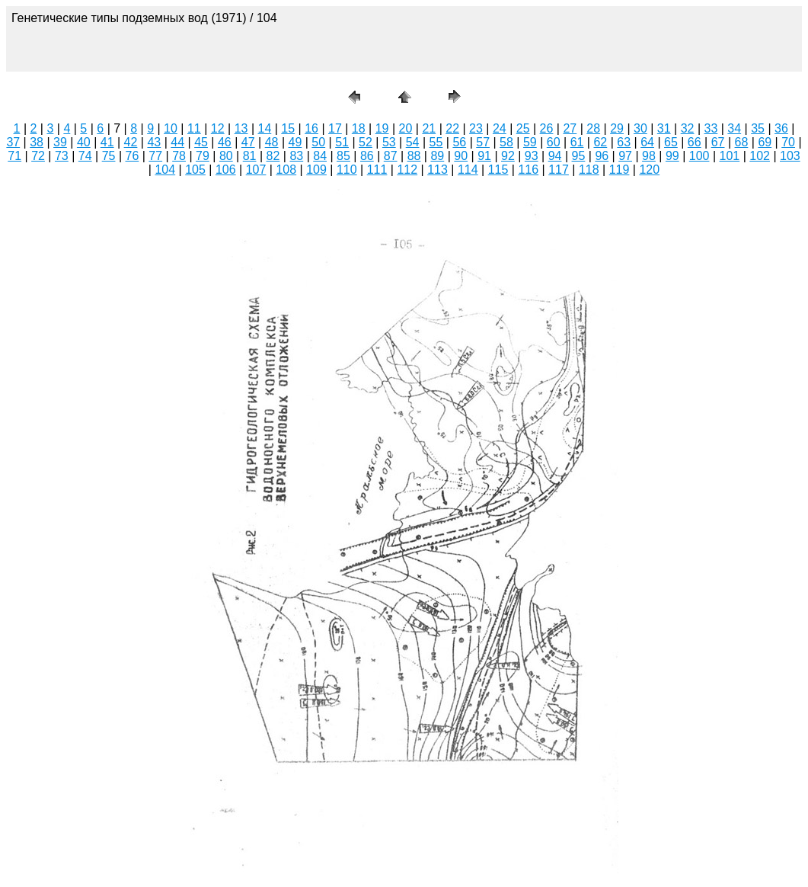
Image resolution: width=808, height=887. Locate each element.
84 (320, 155)
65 (671, 142)
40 (84, 142)
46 (225, 142)
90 (461, 155)
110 (347, 169)
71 (14, 155)
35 (758, 128)
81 (250, 155)
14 (264, 128)
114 (468, 169)
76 (132, 155)
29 (617, 128)
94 (555, 155)
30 (640, 128)
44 (177, 142)
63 (624, 142)
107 (256, 169)
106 (226, 169)
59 (530, 142)
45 (201, 142)
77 (155, 155)
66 (694, 142)
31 (664, 128)
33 (711, 128)
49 (295, 142)
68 (742, 142)
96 (601, 155)
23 (476, 128)
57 (483, 142)
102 (759, 155)
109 (316, 169)
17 (335, 128)
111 (377, 169)
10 (170, 128)
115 (498, 169)
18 (359, 128)
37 (13, 142)
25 (523, 128)
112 (407, 169)
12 (218, 128)
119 (619, 169)
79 (202, 155)
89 (437, 155)
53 (389, 142)
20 (406, 128)
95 (579, 155)
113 (437, 169)
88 (414, 155)
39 (60, 142)
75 (109, 155)
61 (577, 142)
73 (62, 155)
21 (429, 128)
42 (131, 142)
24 (499, 128)
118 (589, 169)
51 (342, 142)
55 (436, 142)
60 (553, 142)
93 (531, 155)
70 (788, 142)
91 (484, 155)
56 (459, 142)
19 (382, 128)
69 (764, 142)
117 (558, 169)
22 (452, 128)
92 (508, 155)
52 (365, 142)
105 (195, 169)
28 (593, 128)
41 (107, 142)
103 (790, 155)
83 (296, 155)
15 (288, 128)
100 (699, 155)
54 (413, 142)
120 (649, 169)
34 (734, 128)
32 (688, 128)
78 (179, 155)
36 (781, 128)
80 (226, 155)
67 (718, 142)
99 (672, 155)
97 (625, 155)
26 (547, 128)
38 (36, 142)
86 (367, 155)
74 (85, 155)
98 (649, 155)
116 (528, 169)
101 (730, 155)
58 (506, 142)
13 (241, 128)
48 (272, 142)
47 (248, 142)
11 (194, 128)
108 (286, 169)
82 (273, 155)
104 (165, 169)
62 (600, 142)
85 (343, 155)
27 (569, 128)
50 (318, 142)
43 (154, 142)
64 (647, 142)
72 (38, 155)
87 (391, 155)
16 (311, 128)
